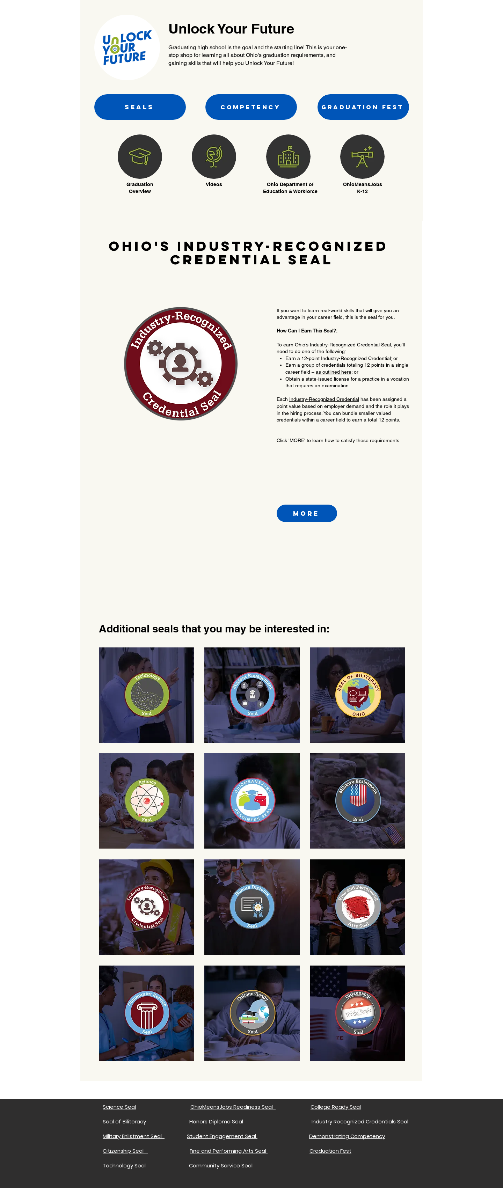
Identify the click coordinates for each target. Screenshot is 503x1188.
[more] (307, 513)
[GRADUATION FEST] (363, 107)
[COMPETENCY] (251, 107)
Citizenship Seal (125, 1150)
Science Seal (119, 1106)
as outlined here (333, 372)
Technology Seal (124, 1165)
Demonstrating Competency (347, 1136)
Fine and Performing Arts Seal (229, 1150)
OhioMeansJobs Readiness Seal (233, 1106)
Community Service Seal (221, 1165)
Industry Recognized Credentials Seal (360, 1121)
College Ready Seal (336, 1106)
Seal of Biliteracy (124, 1121)
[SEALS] (140, 107)
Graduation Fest (330, 1150)
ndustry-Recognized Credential (325, 399)
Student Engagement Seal (222, 1136)
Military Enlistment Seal (134, 1136)
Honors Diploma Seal (217, 1121)
